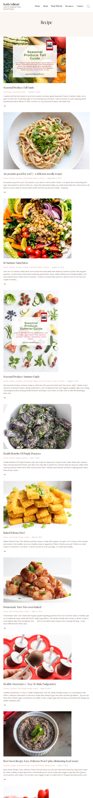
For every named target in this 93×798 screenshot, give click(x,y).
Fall (4, 92)
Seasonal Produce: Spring (40, 769)
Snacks (55, 382)
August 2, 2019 (73, 382)
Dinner (5, 179)
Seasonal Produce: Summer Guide (22, 378)
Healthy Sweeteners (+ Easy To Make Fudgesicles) (31, 687)
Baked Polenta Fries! (14, 535)
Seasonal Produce (19, 92)
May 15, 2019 (37, 614)
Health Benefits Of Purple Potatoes (22, 455)
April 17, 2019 (63, 769)
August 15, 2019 (58, 268)
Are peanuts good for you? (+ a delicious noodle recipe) (33, 174)
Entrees (12, 179)
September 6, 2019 (54, 179)
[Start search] (88, 6)
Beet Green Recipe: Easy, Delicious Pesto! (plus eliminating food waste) (42, 764)
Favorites (19, 179)
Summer (42, 179)
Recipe (9, 92)
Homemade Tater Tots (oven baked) (23, 610)
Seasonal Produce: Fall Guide (19, 88)
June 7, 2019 (34, 460)
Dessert (6, 691)
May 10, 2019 (46, 691)
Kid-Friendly (27, 179)
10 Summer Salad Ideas (16, 264)
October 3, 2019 (34, 92)
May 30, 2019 (37, 539)
